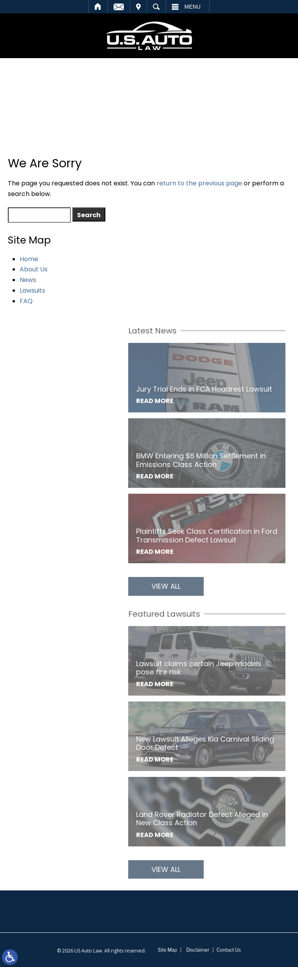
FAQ (26, 301)
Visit (138, 6)
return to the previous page (199, 183)
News (28, 279)
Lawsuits (32, 290)
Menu (192, 7)
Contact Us (229, 950)
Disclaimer (198, 950)
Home (98, 6)
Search (156, 6)
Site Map (167, 950)
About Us (34, 269)
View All (201, 586)
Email (119, 6)
